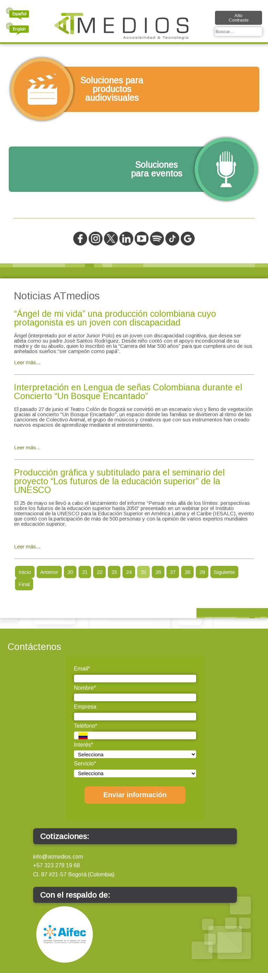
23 (114, 572)
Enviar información (134, 795)
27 (173, 572)
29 (202, 572)
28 (187, 572)
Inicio (24, 572)
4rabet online (30, 535)
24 (129, 572)
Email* (82, 669)
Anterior (49, 572)
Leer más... (27, 362)
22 (99, 572)
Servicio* (85, 763)
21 (85, 572)
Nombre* (85, 688)
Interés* (83, 745)
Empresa (85, 707)
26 (158, 572)
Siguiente (224, 572)
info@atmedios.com (58, 857)
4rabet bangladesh (37, 436)
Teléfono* (85, 726)
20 (70, 572)
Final (24, 584)
